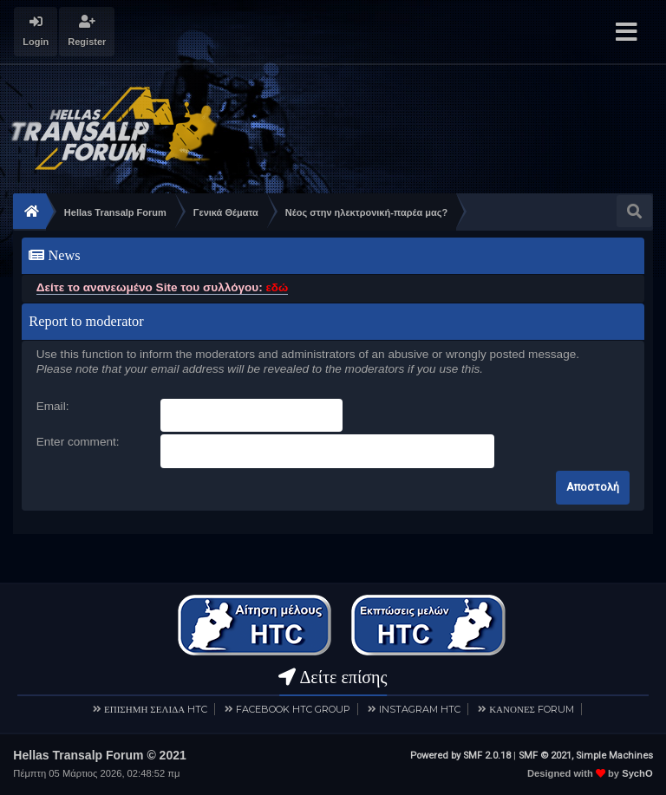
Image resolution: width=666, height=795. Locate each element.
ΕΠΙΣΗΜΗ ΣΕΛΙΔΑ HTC (155, 709)
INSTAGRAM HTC (419, 709)
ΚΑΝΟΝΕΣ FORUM (531, 709)
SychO (637, 773)
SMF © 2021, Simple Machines (586, 755)
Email (51, 406)
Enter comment (76, 441)
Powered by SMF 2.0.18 (460, 755)
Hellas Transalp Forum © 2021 (99, 755)
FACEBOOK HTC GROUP (293, 709)
